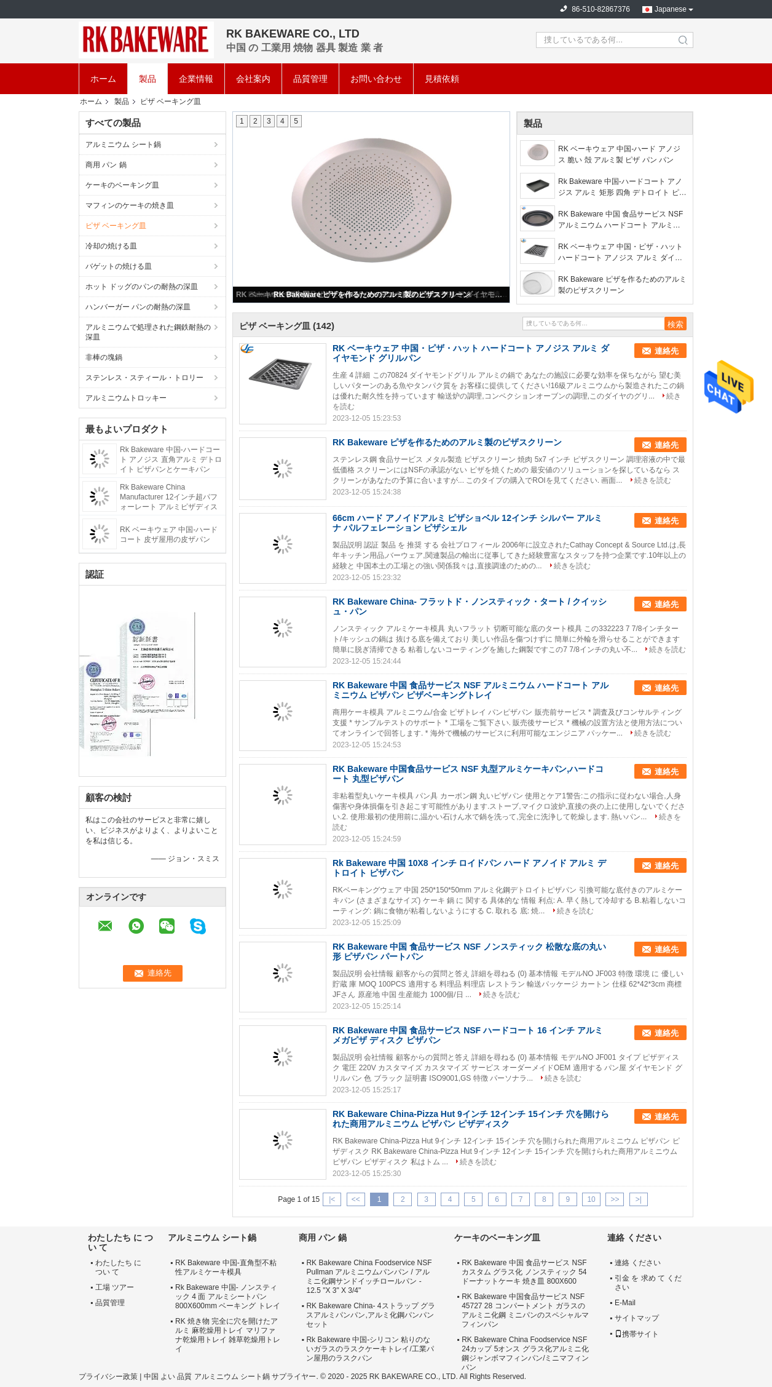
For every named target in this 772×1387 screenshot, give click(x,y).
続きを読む (652, 480)
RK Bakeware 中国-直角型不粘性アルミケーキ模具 (226, 1267)
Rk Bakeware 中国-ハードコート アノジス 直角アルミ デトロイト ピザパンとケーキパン (171, 459)
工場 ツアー (114, 1287)
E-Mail (625, 1302)
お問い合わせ (376, 79)
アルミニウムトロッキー (126, 398)
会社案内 (253, 79)
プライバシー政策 (108, 1376)
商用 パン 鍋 (106, 165)
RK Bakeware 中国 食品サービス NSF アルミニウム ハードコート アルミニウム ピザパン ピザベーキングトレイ (620, 220)
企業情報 (196, 79)
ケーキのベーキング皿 (122, 185)
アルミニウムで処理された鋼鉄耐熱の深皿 (148, 332)
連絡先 (667, 351)
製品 (147, 79)
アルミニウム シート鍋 (123, 144)
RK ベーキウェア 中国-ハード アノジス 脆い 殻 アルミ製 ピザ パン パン (619, 154)
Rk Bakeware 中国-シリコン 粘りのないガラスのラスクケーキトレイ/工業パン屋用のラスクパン (369, 1348)
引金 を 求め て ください (648, 1283)
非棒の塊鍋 (103, 357)
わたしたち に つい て (118, 1267)
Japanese (671, 9)
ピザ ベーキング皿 (115, 225)
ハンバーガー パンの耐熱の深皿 (138, 307)
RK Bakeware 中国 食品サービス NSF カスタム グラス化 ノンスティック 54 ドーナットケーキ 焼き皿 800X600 (524, 1272)
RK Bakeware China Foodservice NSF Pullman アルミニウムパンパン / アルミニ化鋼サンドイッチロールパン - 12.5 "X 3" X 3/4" (368, 1276)
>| (639, 1199)
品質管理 (310, 79)
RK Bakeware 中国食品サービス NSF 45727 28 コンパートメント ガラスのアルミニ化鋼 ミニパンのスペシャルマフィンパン (525, 1310)
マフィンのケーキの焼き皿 (129, 205)
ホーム (103, 79)
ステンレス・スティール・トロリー (144, 377)
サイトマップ (637, 1318)
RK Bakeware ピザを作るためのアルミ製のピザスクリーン (372, 294)
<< (356, 1199)
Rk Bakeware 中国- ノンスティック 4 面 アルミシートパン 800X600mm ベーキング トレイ (227, 1296)
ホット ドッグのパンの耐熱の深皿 (141, 286)
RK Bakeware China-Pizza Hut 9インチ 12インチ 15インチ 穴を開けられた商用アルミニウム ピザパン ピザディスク (471, 1119)
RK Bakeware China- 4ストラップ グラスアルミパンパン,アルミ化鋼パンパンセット (370, 1315)
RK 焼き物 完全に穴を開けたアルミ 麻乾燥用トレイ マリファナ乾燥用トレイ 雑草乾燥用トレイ (227, 1335)
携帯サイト (637, 1334)
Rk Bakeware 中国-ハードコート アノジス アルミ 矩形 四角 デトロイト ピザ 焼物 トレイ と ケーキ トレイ (622, 187)
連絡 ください (638, 1262)
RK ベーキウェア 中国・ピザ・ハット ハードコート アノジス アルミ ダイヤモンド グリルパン (620, 252)
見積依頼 (442, 79)
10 (591, 1199)
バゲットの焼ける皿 (118, 266)
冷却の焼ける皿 (111, 246)
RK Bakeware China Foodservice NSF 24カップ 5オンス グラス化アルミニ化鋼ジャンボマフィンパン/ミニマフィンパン (525, 1353)
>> (614, 1199)
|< (332, 1199)
